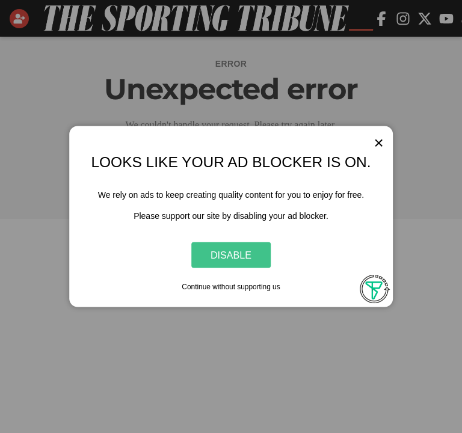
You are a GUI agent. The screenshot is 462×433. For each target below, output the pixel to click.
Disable (231, 254)
